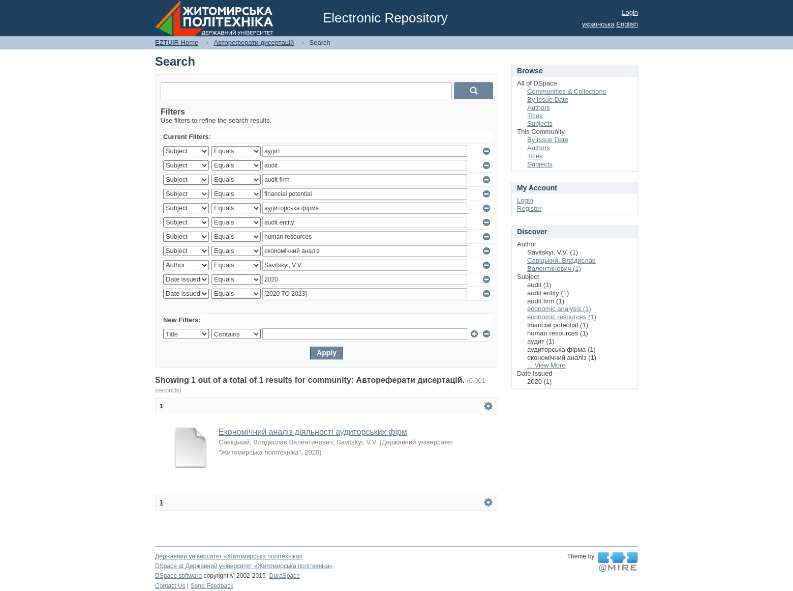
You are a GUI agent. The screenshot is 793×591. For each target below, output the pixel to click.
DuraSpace (284, 575)
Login (630, 12)
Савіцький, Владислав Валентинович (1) (561, 264)
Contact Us (170, 585)
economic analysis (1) (559, 309)
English (627, 24)
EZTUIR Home (176, 42)
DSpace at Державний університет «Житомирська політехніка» (244, 566)
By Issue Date (547, 99)
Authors (538, 107)
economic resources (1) (561, 317)
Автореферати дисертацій (254, 42)
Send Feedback (212, 585)
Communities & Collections (566, 91)
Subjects (540, 123)
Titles (535, 116)
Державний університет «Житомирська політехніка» (228, 556)
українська (598, 24)
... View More (546, 365)
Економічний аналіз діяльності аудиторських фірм (313, 432)
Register (529, 208)
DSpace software (178, 575)
